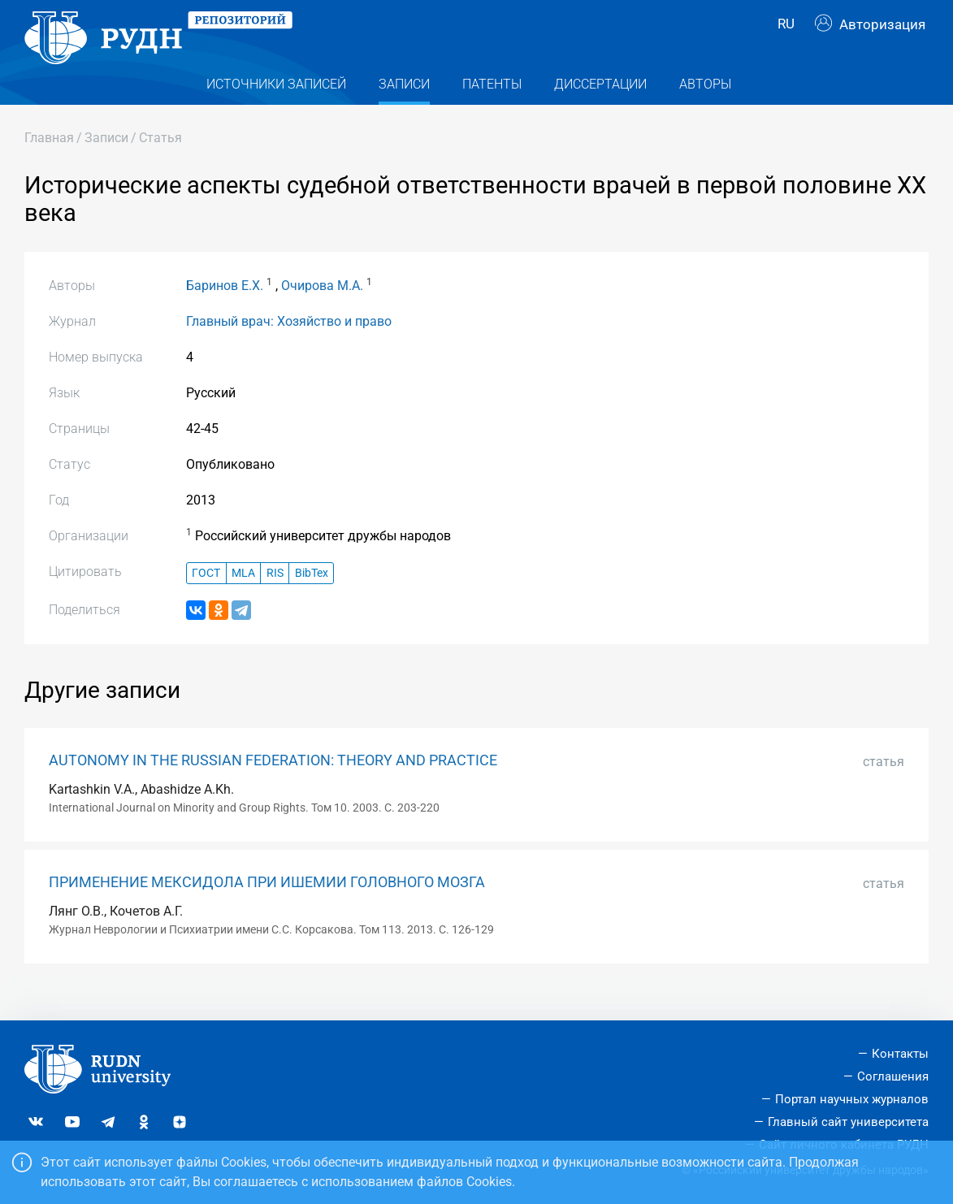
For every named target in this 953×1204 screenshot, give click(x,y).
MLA (243, 598)
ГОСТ (206, 598)
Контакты (900, 1054)
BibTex (311, 598)
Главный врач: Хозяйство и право (289, 346)
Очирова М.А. (322, 310)
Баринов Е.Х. (224, 310)
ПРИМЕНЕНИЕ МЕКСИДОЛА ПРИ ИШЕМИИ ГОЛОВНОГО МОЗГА (267, 907)
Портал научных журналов (852, 1099)
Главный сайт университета (848, 1122)
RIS (275, 598)
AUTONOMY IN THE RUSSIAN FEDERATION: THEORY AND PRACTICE (273, 785)
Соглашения (893, 1077)
